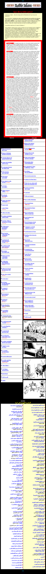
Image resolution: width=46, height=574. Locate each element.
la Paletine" (5, 235)
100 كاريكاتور (41, 418)
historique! (4, 228)
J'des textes (6, 315)
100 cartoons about (29, 162)
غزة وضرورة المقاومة (17, 409)
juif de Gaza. (5, 289)
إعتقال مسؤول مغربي (39, 549)
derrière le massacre (6, 154)
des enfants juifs (5, 168)
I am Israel (27, 192)
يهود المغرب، (41, 547)
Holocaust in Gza (28, 241)
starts (26, 264)
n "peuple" (5, 350)
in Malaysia (29, 264)
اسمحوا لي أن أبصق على (39, 436)
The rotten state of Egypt (30, 287)
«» (5, 226)
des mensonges (6, 269)
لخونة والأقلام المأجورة (17, 447)
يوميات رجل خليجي (18, 472)
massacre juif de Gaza (7, 158)
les (2, 283)
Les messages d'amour (7, 167)
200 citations (5, 176)
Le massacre (5, 288)
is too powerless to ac (29, 288)
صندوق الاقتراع (41, 554)
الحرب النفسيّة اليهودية (17, 423)
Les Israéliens (5, 310)
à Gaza (4, 242)
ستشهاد (42, 446)
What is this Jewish (29, 305)
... (17, 514)
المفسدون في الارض (17, 511)
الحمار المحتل (19, 477)
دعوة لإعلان (19, 533)
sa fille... (4, 191)
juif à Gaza (4, 150)
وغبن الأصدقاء (41, 516)
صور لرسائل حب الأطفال (38, 414)
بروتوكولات (19, 546)
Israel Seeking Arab (29, 217)
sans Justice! (4, 196)
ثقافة (43, 463)
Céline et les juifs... (6, 212)
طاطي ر (20, 555)
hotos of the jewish (29, 139)
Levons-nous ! (5, 278)
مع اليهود (20, 469)
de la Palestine (5, 262)
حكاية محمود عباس (16, 438)
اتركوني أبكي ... (18, 518)
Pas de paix (4, 195)
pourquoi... (4, 327)
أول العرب (19, 553)
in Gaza (26, 149)
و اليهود (18, 498)
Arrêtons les (4, 299)
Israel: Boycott (28, 254)
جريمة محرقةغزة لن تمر (38, 425)
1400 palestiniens (5, 241)
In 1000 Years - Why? (29, 167)
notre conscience (5, 247)
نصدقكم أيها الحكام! (39, 477)
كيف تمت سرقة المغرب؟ (16, 490)
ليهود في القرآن (40, 454)
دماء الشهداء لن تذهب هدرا (16, 405)
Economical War (28, 249)
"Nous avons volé (5, 234)
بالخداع (42, 429)
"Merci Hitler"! (5, 365)
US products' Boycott (29, 263)
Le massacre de (5, 239)
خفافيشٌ (20, 550)
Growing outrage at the (30, 292)
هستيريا (20, 458)
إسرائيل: (20, 454)
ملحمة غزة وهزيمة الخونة (38, 422)
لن (43, 561)
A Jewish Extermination (30, 244)
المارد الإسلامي (41, 553)
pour (3, 258)
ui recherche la (6, 305)
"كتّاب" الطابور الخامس (17, 427)
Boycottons (4, 251)
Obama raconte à (6, 190)
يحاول (39, 429)
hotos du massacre (7, 149)
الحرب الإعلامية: (18, 418)
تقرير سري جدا (18, 501)
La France (4, 185)
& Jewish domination (29, 250)
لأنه (43, 551)
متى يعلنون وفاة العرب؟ (17, 504)
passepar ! (6, 263)
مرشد (39, 544)
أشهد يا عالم (19, 525)
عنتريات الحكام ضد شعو (16, 497)
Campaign (27, 245)
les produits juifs (5, 252)
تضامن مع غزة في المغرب (16, 558)
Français (13, 565)
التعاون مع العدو (18, 431)
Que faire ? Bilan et (6, 220)
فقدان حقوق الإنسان (39, 566)
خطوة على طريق (18, 411)
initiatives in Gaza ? (29, 228)
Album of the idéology (29, 143)
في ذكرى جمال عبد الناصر (38, 449)
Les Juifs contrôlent (6, 360)
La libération (5, 261)
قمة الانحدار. (41, 534)
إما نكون (20, 507)
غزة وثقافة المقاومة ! (39, 481)
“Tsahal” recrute (5, 346)
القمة (43, 532)
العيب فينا (20, 480)
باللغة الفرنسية (18, 565)
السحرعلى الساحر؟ (18, 419)
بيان (21, 531)
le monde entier (5, 361)
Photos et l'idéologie (6, 153)
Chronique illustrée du (7, 157)
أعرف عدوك (41, 453)
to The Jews (27, 269)
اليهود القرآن (40, 541)
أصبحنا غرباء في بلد (18, 543)
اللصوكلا (39, 491)
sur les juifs (4, 177)
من (21, 441)
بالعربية (20, 567)
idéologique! (5, 201)
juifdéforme (6, 283)
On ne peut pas (5, 294)
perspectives (5, 222)
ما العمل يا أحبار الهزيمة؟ (38, 495)
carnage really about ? (29, 306)
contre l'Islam (4, 208)
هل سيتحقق (19, 487)
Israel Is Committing (29, 187)
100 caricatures (5, 171)
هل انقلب (13, 418)
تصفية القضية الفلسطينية (16, 541)
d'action (9, 222)
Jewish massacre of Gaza (30, 231)
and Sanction (27, 255)
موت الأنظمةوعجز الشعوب (16, 494)
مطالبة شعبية (19, 465)
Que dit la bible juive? (7, 356)
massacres (4, 300)
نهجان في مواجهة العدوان (16, 538)
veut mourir (4, 256)
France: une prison (6, 200)
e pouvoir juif (6, 330)
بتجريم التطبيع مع (17, 466)
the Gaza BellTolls (29, 172)
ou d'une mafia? (5, 351)
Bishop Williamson (29, 301)
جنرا (17, 474)
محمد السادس (41, 525)
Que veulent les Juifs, (6, 181)
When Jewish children (30, 157)
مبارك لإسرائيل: (40, 518)
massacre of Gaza (28, 140)
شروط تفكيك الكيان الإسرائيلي (15, 414)
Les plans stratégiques (7, 216)
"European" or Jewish (30, 226)
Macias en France (6, 255)
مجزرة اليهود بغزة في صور (38, 405)
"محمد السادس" (40, 529)
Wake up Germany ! (29, 196)
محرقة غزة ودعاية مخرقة (38, 488)
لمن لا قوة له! (41, 536)
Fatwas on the (28, 258)
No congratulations (29, 273)
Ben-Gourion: (5, 233)
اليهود (36, 429)
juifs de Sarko (5, 217)
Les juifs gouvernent (6, 321)
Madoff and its (28, 278)
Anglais (3, 380)
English (13, 562)
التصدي (12, 411)
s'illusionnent (5, 311)
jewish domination (29, 163)
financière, (6, 326)
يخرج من (35, 553)
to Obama (27, 274)
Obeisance (27, 218)
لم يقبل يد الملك (38, 551)
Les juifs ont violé (6, 245)
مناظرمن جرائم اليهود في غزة (37, 409)
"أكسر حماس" (40, 519)
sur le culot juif (5, 173)
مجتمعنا (42, 437)
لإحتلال (20, 424)
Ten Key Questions (29, 268)
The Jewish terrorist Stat (30, 176)
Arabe (3, 377)
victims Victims (28, 279)
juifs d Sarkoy (6, 342)
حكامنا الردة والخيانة (38, 484)
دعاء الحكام (41, 538)
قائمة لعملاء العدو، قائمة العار (15, 462)
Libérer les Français (6, 268)
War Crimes (27, 189)
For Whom (27, 171)
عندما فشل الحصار (18, 536)
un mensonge (5, 227)
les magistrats (5, 284)
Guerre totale (5, 205)
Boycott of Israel (28, 260)
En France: (4, 282)
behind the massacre (28, 144)
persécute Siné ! (5, 332)
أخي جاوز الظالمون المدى (38, 440)
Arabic (28, 317)
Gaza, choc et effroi (6, 274)
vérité (3, 306)
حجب (39, 508)
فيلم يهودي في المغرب (39, 564)
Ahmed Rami (5, 373)
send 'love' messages (29, 158)
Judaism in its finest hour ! (31, 179)
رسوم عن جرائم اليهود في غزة (37, 407)
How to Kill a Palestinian (30, 199)
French (26, 313)
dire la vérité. (5, 295)
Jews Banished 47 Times (30, 166)
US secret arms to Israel (30, 297)
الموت (16, 468)
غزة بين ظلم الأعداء (40, 515)
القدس (42, 557)
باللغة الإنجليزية (18, 562)
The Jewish (27, 239)
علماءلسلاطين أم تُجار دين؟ (15, 460)
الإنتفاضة (15, 533)
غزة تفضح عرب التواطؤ (38, 467)
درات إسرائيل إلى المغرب (16, 444)
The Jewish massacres (30, 148)
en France (4, 347)
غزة (43, 474)
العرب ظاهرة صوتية (40, 511)
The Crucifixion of (29, 300)
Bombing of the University (30, 235)
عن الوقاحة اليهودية (40, 419)
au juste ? (4, 182)
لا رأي (37, 534)
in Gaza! (27, 236)
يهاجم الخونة (41, 545)
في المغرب (19, 475)
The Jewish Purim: (29, 203)
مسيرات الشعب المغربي (16, 440)
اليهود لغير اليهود (41, 416)
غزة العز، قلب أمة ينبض (39, 559)
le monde (4, 322)
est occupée (4, 187)
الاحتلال (42, 512)
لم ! (38, 470)
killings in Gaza (28, 293)
